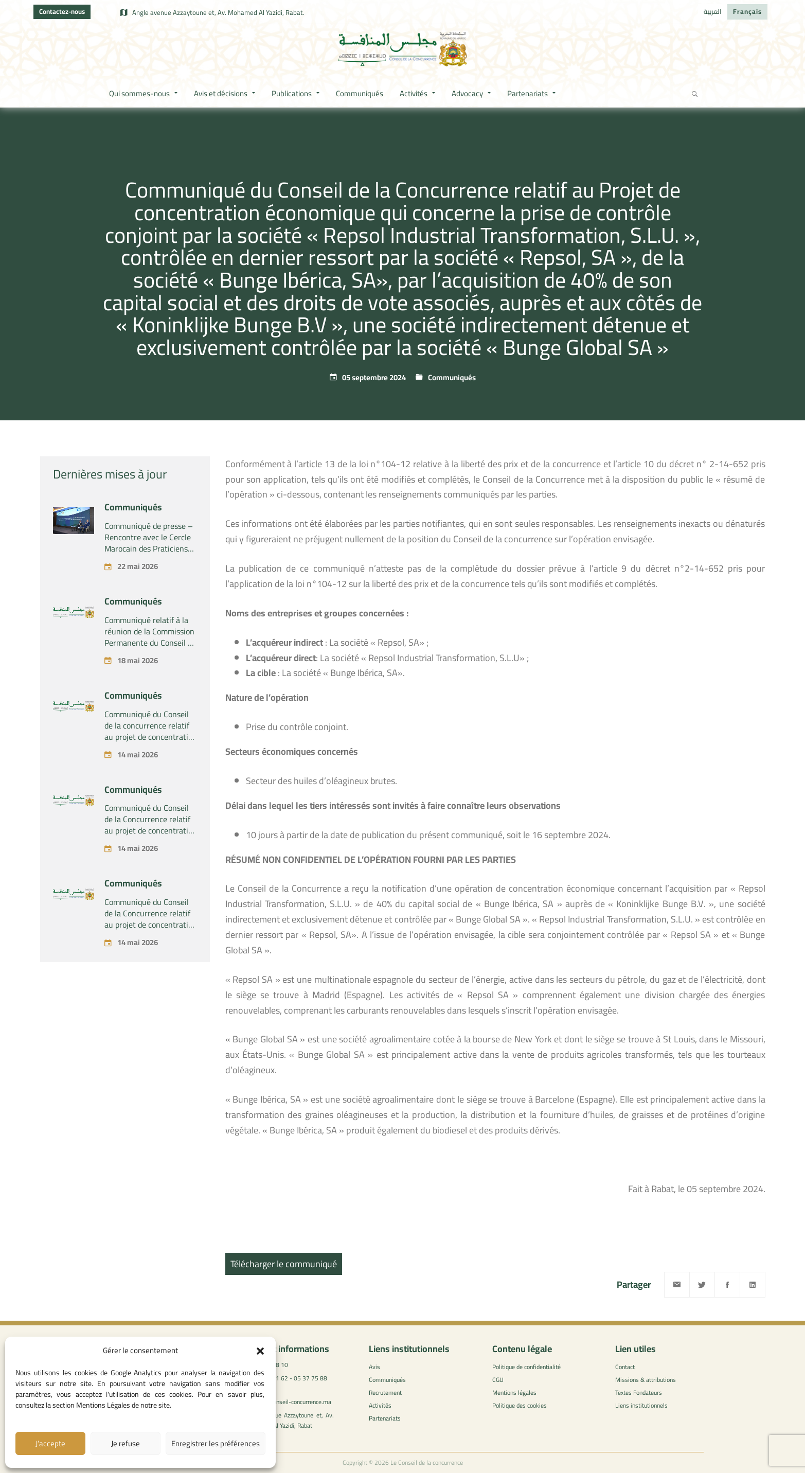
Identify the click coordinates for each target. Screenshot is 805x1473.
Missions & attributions (645, 1380)
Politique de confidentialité (526, 1367)
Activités (380, 1405)
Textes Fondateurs (638, 1392)
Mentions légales (514, 1392)
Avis (374, 1367)
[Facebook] (727, 1285)
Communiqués (452, 377)
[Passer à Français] (747, 12)
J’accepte (50, 1443)
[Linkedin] (752, 1285)
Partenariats (385, 1418)
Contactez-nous (62, 11)
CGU (498, 1380)
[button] (260, 1351)
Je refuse (125, 1443)
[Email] (677, 1285)
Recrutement (385, 1392)
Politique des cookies (519, 1405)
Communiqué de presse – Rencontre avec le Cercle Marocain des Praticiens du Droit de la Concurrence (148, 624)
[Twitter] (702, 1285)
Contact (625, 1367)
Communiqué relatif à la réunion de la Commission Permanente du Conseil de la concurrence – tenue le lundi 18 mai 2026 (150, 718)
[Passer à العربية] (712, 12)
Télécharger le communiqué (283, 1263)
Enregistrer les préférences (215, 1443)
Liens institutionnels (641, 1405)
